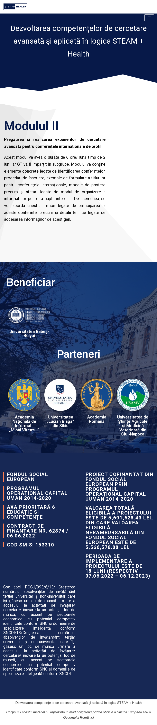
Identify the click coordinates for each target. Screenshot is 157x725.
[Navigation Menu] (149, 17)
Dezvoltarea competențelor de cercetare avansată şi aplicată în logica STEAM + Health (78, 703)
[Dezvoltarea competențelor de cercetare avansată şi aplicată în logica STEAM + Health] (16, 7)
